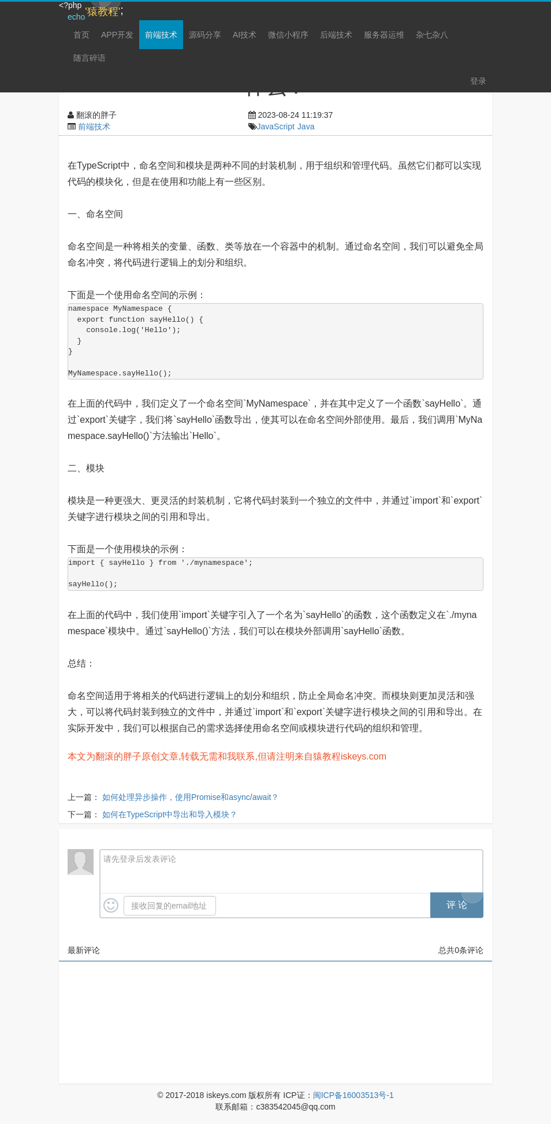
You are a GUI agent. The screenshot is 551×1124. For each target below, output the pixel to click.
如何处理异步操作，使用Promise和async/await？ (191, 797)
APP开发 (117, 34)
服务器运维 (384, 34)
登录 (478, 80)
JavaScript (276, 126)
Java (306, 126)
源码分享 (205, 34)
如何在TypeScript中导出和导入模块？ (169, 814)
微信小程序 (288, 34)
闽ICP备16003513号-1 (353, 1095)
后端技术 (336, 34)
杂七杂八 (432, 34)
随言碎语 (89, 57)
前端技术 (161, 34)
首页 (81, 34)
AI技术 (244, 34)
